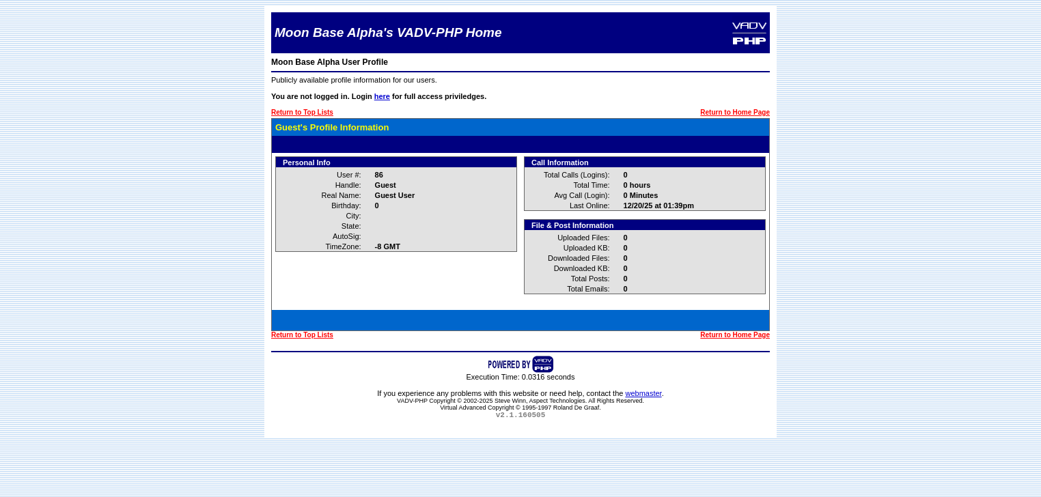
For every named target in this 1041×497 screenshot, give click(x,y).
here (382, 96)
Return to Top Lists (302, 112)
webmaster (643, 393)
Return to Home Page (735, 112)
